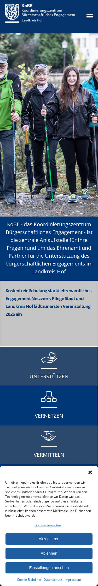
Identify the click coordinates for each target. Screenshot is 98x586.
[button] (90, 472)
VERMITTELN (49, 454)
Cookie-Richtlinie (29, 579)
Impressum (73, 579)
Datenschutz (53, 579)
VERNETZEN (49, 415)
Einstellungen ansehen (49, 567)
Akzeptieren (49, 539)
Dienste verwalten (47, 525)
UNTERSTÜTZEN (49, 376)
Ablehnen (49, 553)
